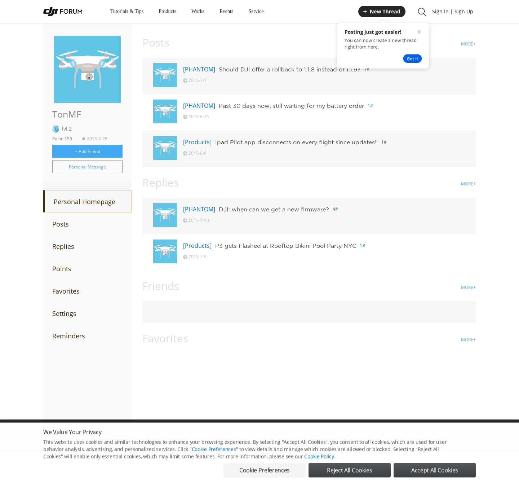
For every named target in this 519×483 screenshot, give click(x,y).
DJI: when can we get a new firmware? (274, 209)
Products (167, 11)
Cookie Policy (319, 465)
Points (61, 268)
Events (226, 11)
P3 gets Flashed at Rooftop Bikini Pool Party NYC (285, 245)
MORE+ (468, 44)
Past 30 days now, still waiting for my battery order (291, 105)
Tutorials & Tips (126, 11)
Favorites (66, 291)
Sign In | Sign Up (452, 11)
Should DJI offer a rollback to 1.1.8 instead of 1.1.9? (289, 69)
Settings (64, 313)
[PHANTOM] (199, 69)
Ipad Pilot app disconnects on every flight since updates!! (296, 142)
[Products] (197, 142)
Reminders (68, 335)
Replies (63, 246)
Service (255, 11)
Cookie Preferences (214, 458)
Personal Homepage (84, 201)
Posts (60, 224)
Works (197, 11)
